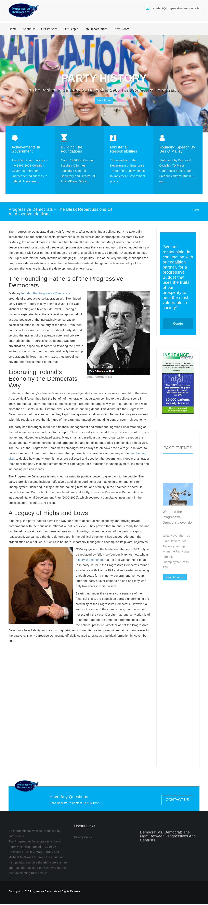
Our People (70, 29)
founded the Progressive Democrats (45, 294)
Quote (178, 329)
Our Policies (49, 29)
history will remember (90, 560)
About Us (29, 29)
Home (12, 29)
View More (104, 101)
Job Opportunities (95, 29)
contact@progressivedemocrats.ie (176, 8)
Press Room (121, 29)
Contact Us (177, 801)
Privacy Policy (83, 849)
